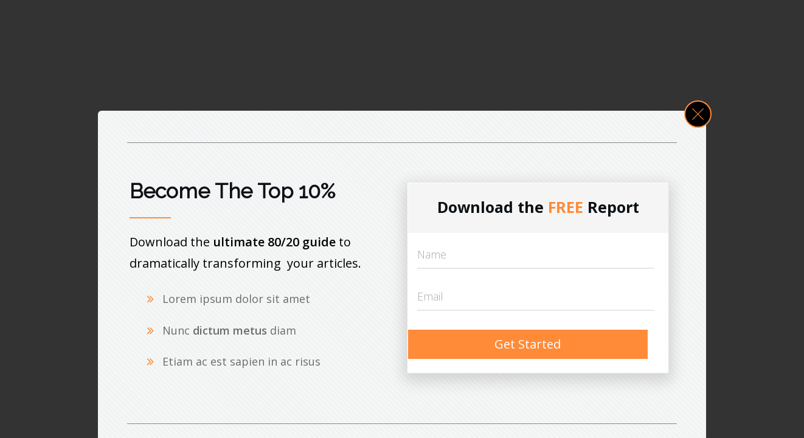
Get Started (527, 344)
